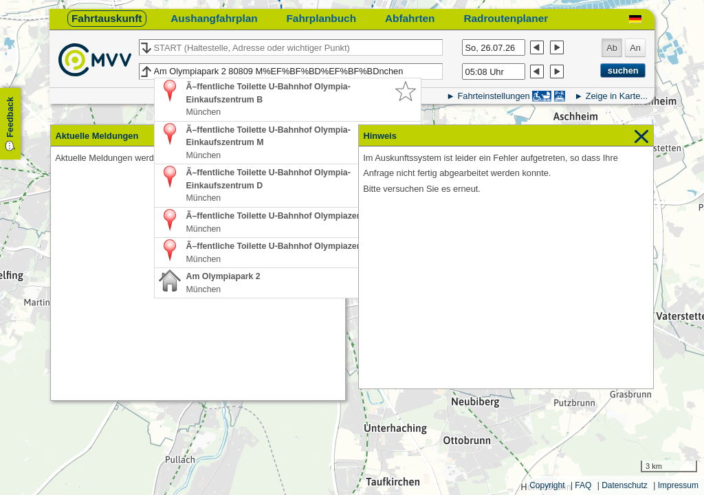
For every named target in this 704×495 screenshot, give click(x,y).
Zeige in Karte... (617, 96)
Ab (611, 48)
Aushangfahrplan (213, 18)
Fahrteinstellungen (493, 96)
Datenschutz (625, 485)
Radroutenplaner (505, 18)
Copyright (546, 485)
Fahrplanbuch (321, 18)
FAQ (583, 485)
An (635, 48)
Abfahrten (410, 18)
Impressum (678, 485)
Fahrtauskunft (107, 18)
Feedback (10, 117)
